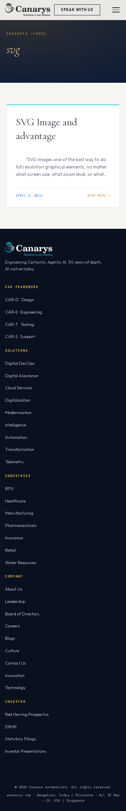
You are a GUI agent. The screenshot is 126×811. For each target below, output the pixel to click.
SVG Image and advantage (46, 129)
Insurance (14, 537)
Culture (12, 650)
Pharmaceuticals (20, 525)
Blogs (10, 638)
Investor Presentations (25, 751)
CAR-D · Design (19, 299)
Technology (15, 687)
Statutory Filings (20, 738)
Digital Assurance (21, 375)
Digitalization (17, 400)
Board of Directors (22, 613)
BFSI (9, 488)
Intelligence (15, 424)
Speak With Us (77, 9)
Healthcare (15, 500)
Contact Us (15, 663)
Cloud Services (18, 387)
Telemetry (14, 461)
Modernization (18, 412)
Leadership (15, 601)
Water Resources (20, 562)
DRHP (11, 726)
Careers (12, 625)
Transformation (19, 449)
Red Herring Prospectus (26, 714)
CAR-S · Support (20, 336)
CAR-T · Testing (19, 324)
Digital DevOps (19, 363)
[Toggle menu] (116, 10)
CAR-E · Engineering (23, 312)
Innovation (15, 675)
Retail (10, 550)
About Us (13, 589)
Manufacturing (19, 513)
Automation (16, 437)
